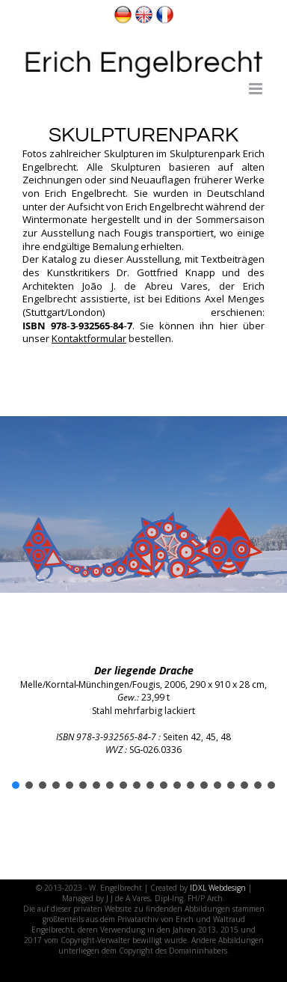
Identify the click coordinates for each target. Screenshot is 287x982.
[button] (15, 785)
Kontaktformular (89, 338)
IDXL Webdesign (218, 887)
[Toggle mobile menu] (257, 89)
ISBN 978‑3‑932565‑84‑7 (77, 325)
